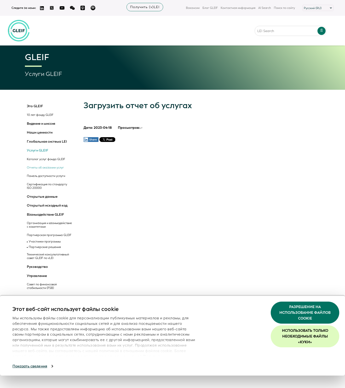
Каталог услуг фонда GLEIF (46, 159)
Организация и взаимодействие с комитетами (49, 225)
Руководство (37, 267)
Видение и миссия (41, 124)
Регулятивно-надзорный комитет (44, 298)
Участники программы (45, 241)
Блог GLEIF (210, 8)
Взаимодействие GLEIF (45, 215)
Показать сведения (29, 378)
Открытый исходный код (47, 205)
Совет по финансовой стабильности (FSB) (42, 286)
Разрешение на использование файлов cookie (305, 325)
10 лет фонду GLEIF (40, 115)
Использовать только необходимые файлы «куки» (305, 349)
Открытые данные (42, 197)
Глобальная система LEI (47, 142)
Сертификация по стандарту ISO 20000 (47, 186)
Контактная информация (238, 8)
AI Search (264, 8)
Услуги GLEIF (37, 150)
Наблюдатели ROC (42, 306)
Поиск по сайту (284, 8)
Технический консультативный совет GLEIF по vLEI (48, 256)
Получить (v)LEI (145, 7)
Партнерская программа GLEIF (49, 235)
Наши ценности (39, 132)
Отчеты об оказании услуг (45, 167)
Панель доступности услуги (46, 176)
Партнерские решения (45, 247)
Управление (37, 276)
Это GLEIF (35, 106)
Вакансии (193, 8)
